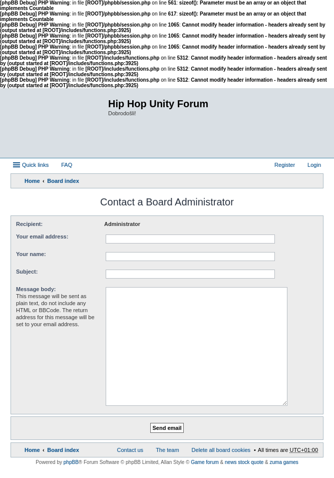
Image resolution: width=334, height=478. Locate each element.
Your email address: (42, 236)
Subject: (27, 272)
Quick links (35, 165)
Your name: (31, 254)
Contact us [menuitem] (130, 450)
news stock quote (244, 462)
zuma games (284, 462)
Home (32, 181)
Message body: (36, 289)
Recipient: (29, 224)
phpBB (71, 462)
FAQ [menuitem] (66, 165)
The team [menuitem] (167, 450)
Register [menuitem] (284, 165)
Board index (63, 181)
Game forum (205, 462)
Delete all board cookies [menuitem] (221, 450)
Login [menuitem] (314, 165)
